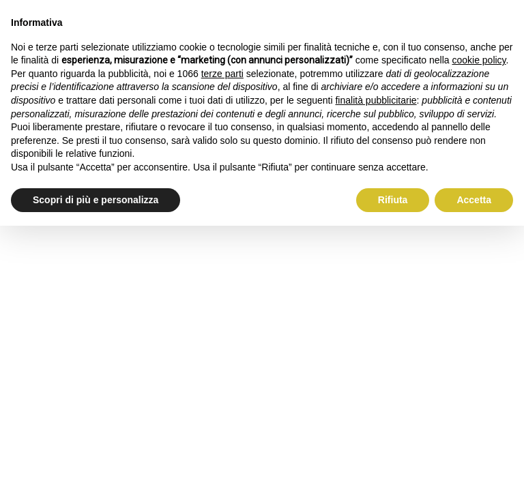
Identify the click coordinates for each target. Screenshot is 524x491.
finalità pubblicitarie (375, 100)
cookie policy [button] (479, 60)
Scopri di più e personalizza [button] (95, 199)
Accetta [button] (473, 199)
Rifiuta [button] (393, 199)
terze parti (222, 73)
